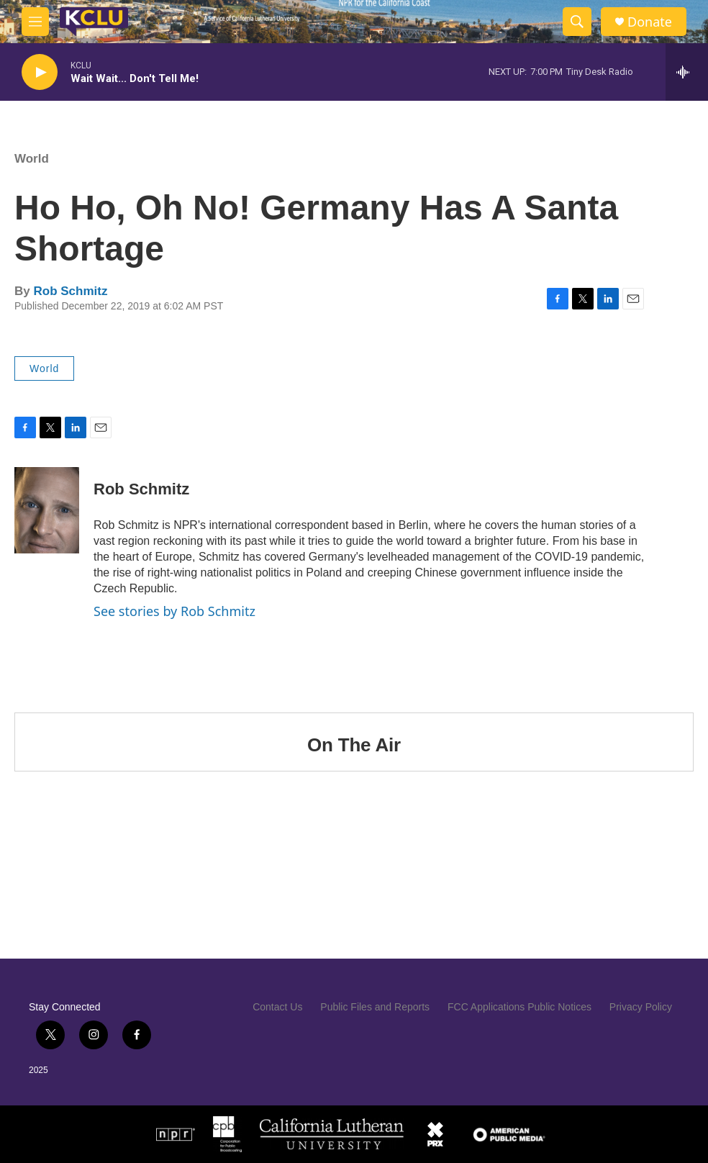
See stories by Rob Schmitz (174, 611)
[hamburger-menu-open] (35, 21)
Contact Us (277, 1007)
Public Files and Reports (375, 1007)
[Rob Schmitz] (46, 510)
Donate (649, 22)
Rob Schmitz (70, 291)
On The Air (354, 745)
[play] (39, 72)
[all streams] (687, 72)
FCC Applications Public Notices (519, 1007)
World (31, 159)
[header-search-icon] (577, 21)
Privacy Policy (640, 1007)
